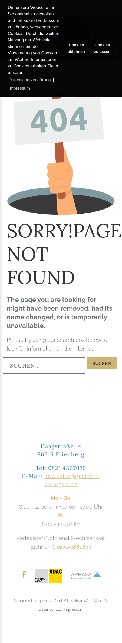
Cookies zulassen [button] (102, 48)
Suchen (102, 363)
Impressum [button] (19, 88)
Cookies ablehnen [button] (76, 48)
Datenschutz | (51, 609)
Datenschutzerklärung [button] (30, 80)
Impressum (74, 609)
